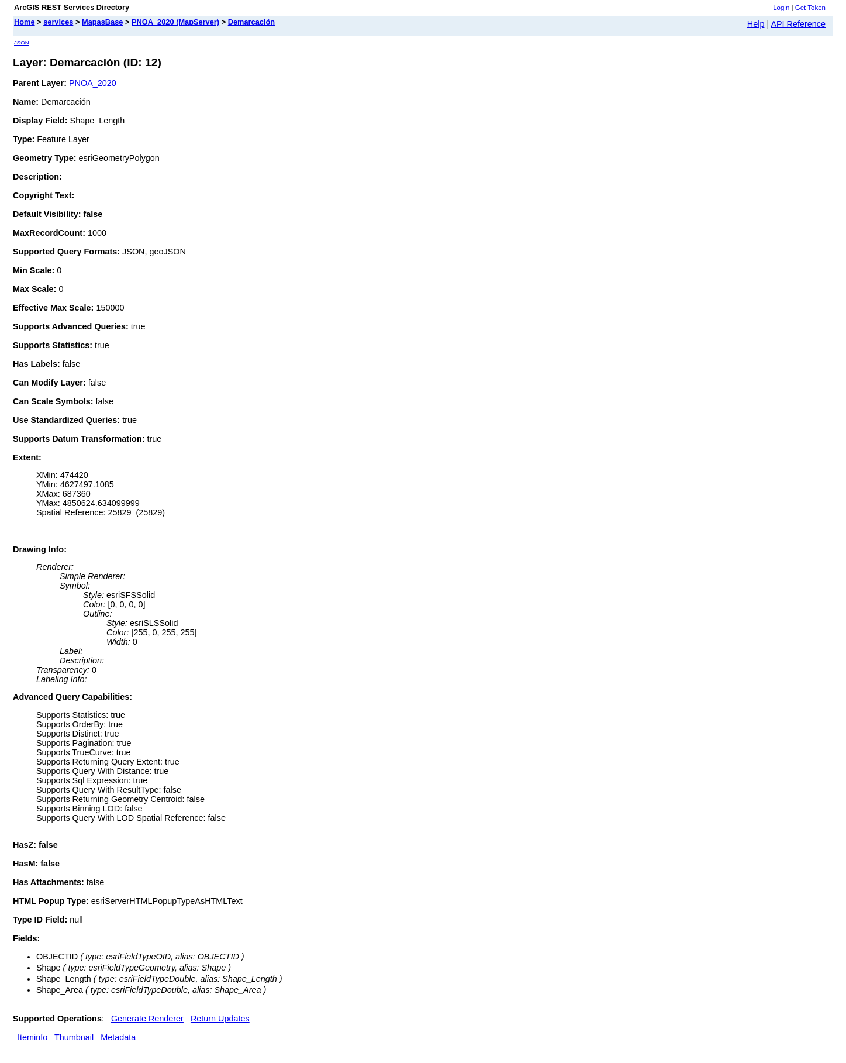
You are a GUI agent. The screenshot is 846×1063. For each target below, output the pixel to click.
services (58, 22)
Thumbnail (74, 1037)
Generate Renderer (147, 1018)
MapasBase (102, 22)
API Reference (798, 24)
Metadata (118, 1037)
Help (756, 24)
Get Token (810, 7)
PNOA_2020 (92, 83)
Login (781, 7)
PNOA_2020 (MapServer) (175, 22)
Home (24, 22)
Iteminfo (32, 1037)
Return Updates (220, 1018)
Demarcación (251, 22)
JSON (21, 42)
